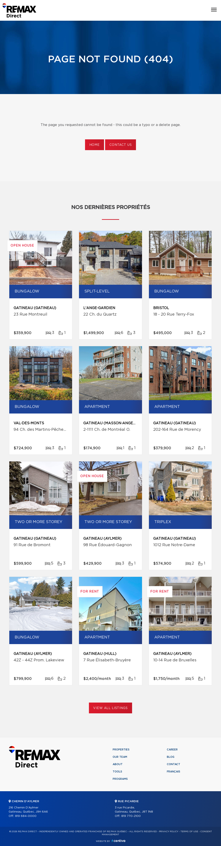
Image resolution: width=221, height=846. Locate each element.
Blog (170, 757)
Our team (120, 757)
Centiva (118, 840)
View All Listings (110, 708)
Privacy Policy (168, 831)
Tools (117, 771)
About (118, 764)
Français (173, 771)
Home (94, 144)
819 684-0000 (25, 816)
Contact (173, 764)
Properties (121, 749)
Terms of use (189, 831)
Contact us (120, 144)
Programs (120, 779)
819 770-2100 (131, 816)
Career (172, 749)
